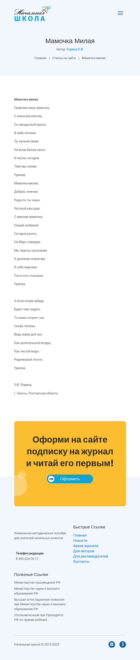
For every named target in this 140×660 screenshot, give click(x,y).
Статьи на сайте (64, 58)
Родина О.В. (75, 49)
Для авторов (83, 551)
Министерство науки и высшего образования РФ (37, 590)
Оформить (64, 479)
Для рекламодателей (90, 556)
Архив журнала (85, 546)
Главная (40, 58)
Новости (80, 540)
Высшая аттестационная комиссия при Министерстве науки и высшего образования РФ (40, 604)
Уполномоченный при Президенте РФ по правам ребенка (38, 617)
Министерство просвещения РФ (37, 582)
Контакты (81, 561)
